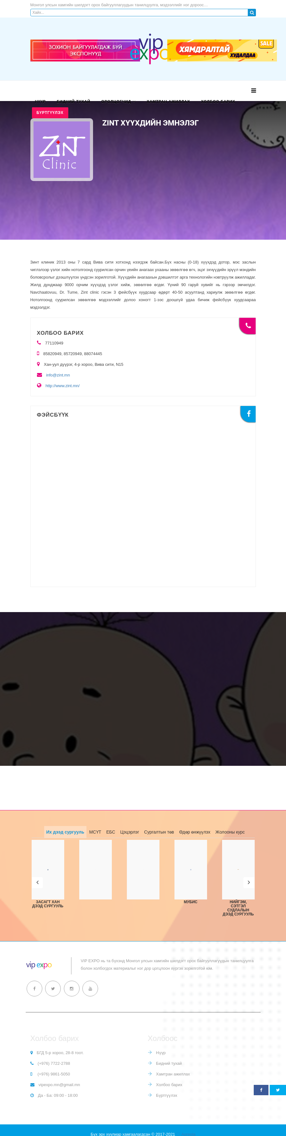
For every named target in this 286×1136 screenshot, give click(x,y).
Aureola (188, 1125)
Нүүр (40, 101)
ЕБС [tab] (110, 832)
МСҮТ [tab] (95, 832)
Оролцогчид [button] (116, 101)
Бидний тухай (73, 101)
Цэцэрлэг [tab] (129, 832)
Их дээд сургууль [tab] (65, 832)
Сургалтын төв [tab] (159, 832)
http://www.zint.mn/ (62, 385)
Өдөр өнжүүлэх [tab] (195, 832)
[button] (37, 878)
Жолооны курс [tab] (230, 832)
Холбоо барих (218, 101)
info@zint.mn (58, 375)
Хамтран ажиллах (168, 101)
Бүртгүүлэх (50, 112)
